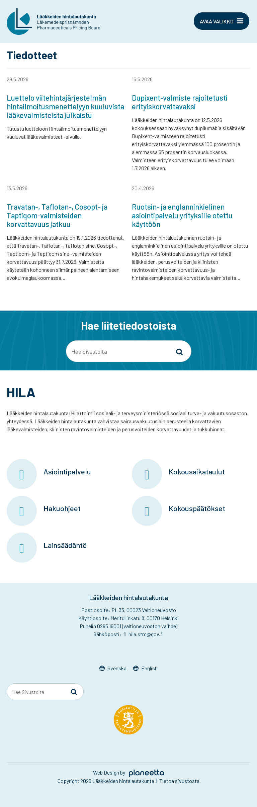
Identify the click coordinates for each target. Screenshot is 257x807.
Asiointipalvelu (67, 471)
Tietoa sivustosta (179, 781)
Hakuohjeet (62, 508)
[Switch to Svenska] (113, 668)
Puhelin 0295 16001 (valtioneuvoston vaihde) (128, 626)
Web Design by (128, 772)
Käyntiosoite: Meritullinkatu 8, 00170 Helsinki (128, 618)
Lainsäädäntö (65, 545)
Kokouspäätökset (197, 508)
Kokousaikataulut (197, 471)
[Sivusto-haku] (179, 351)
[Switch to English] (145, 668)
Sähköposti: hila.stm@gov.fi (128, 634)
